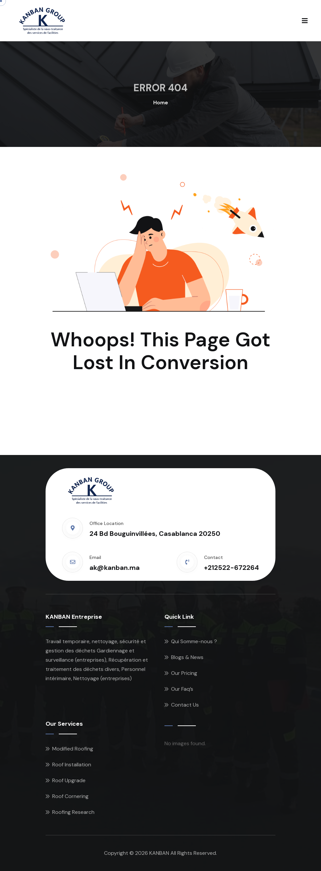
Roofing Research (73, 812)
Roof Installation (71, 764)
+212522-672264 (231, 567)
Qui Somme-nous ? (194, 641)
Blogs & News (187, 657)
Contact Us (185, 704)
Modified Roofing (72, 748)
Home (160, 102)
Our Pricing (184, 673)
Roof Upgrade (69, 780)
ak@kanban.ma (114, 567)
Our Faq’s (182, 688)
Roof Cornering (70, 796)
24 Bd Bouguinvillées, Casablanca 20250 (154, 533)
